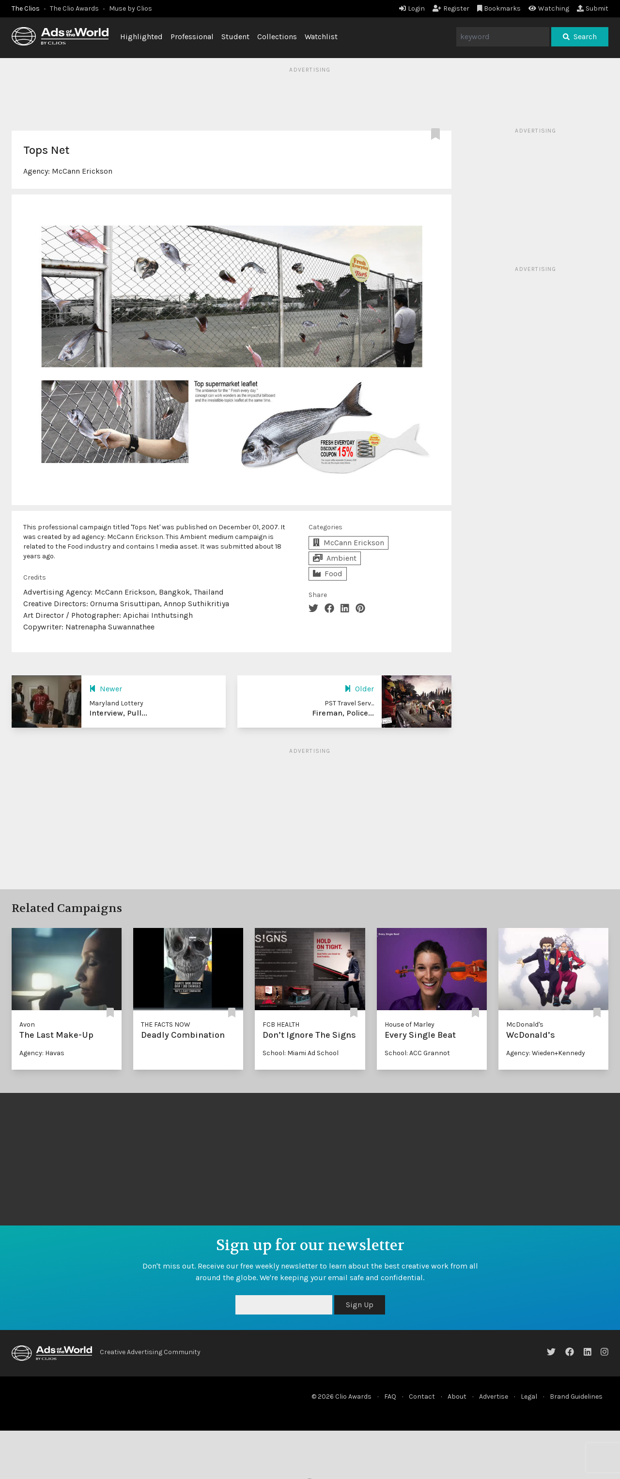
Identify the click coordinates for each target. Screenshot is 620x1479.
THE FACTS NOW (165, 1024)
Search (580, 36)
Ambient (334, 558)
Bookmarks (499, 8)
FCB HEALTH (281, 1024)
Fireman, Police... (343, 712)
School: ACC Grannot (417, 1053)
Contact (422, 1396)
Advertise (493, 1396)
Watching (548, 8)
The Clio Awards (74, 8)
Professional (192, 36)
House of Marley (409, 1024)
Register (451, 8)
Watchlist (321, 36)
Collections (277, 36)
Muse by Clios (130, 8)
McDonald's (524, 1024)
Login (412, 8)
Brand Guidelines (576, 1396)
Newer (105, 688)
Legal (529, 1396)
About (457, 1396)
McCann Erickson (82, 171)
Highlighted (141, 36)
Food (327, 573)
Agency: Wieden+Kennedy (545, 1053)
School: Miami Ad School (301, 1053)
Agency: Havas (41, 1053)
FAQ (390, 1396)
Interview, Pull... (118, 712)
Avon (27, 1024)
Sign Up (359, 1304)
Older (359, 688)
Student (235, 36)
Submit (592, 8)
